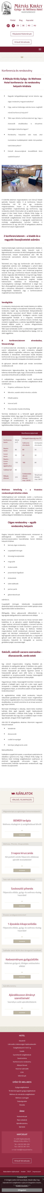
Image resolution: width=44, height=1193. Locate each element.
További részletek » (22, 1186)
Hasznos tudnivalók (22, 1068)
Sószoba (22, 1105)
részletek (22, 835)
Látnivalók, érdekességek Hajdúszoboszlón (22, 1044)
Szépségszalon (22, 1101)
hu (35, 25)
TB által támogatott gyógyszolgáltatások (22, 1091)
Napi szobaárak (22, 1120)
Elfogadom (22, 1190)
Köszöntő (22, 1041)
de (23, 25)
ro (29, 25)
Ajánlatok (22, 1127)
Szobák (22, 1051)
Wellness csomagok (22, 1098)
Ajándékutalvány (22, 1123)
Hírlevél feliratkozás (22, 42)
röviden (23, 1171)
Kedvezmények (22, 1116)
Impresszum (37, 1171)
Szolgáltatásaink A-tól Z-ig (22, 1047)
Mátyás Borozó (22, 1065)
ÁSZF (29, 1171)
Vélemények (22, 1076)
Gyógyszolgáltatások (22, 1087)
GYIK (22, 1072)
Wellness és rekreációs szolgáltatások (22, 1094)
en (18, 25)
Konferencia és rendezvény (22, 1062)
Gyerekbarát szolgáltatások (22, 1055)
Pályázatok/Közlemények (22, 33)
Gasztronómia (22, 1058)
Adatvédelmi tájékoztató (11, 1171)
